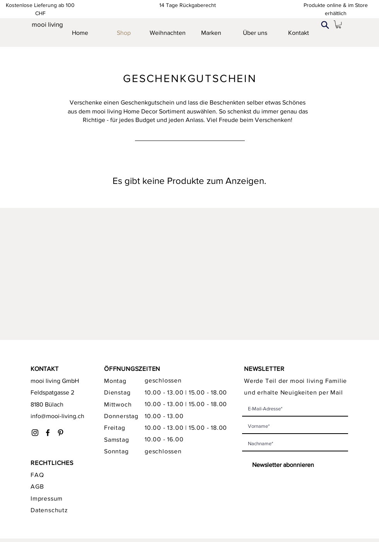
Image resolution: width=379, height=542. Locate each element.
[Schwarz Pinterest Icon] (60, 432)
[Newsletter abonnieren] (279, 465)
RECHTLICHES (52, 463)
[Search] (325, 24)
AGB (37, 486)
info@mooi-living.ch (57, 416)
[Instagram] (35, 432)
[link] (338, 24)
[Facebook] (47, 432)
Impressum (47, 498)
